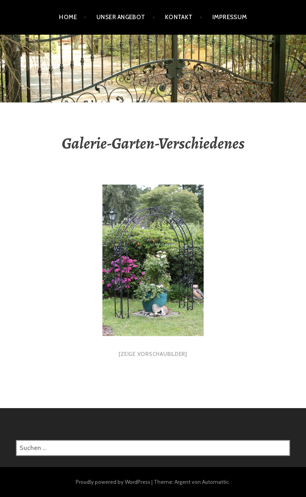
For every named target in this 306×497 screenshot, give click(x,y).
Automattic (215, 481)
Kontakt (179, 17)
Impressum (229, 17)
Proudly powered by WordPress (113, 481)
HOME (68, 17)
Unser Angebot (120, 17)
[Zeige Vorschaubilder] (153, 354)
